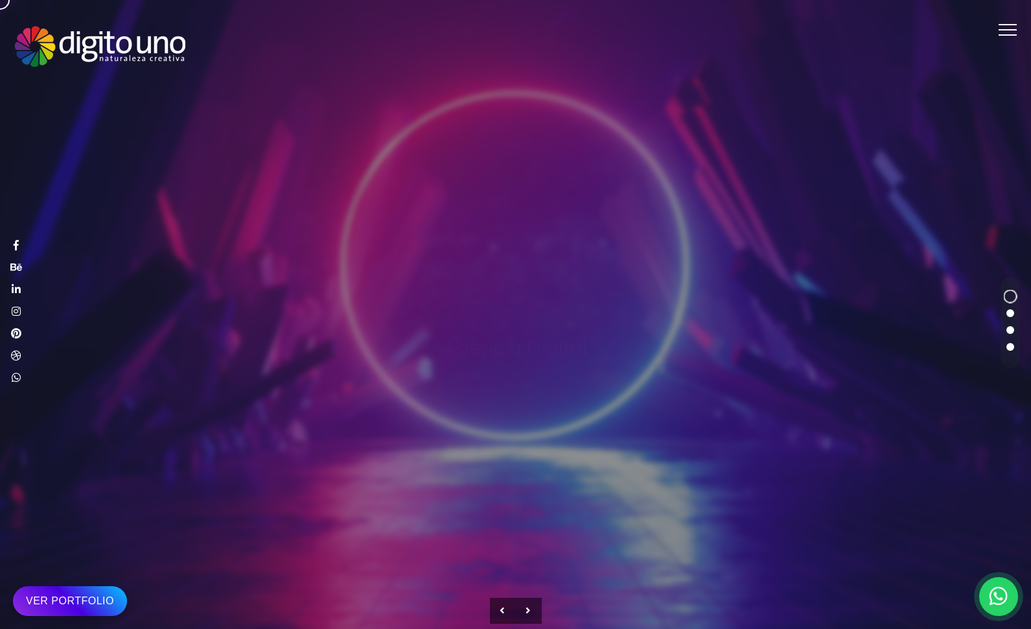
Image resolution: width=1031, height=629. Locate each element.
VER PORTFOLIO (70, 600)
